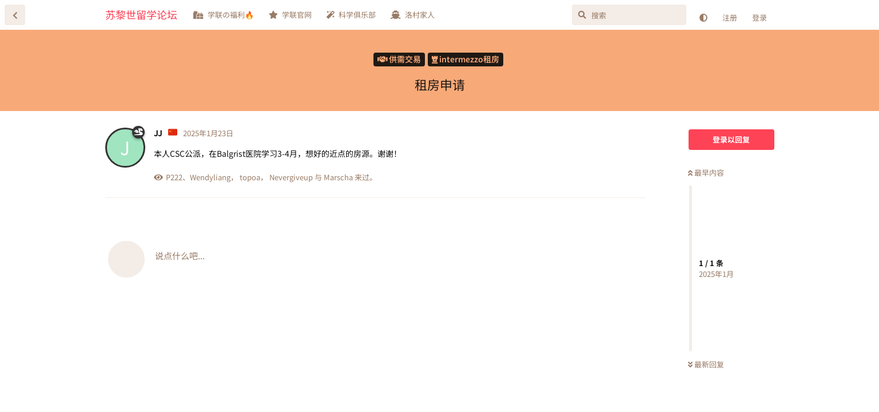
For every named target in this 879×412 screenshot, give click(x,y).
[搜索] (629, 15)
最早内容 (706, 172)
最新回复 (706, 364)
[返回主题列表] (15, 15)
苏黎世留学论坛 (141, 14)
